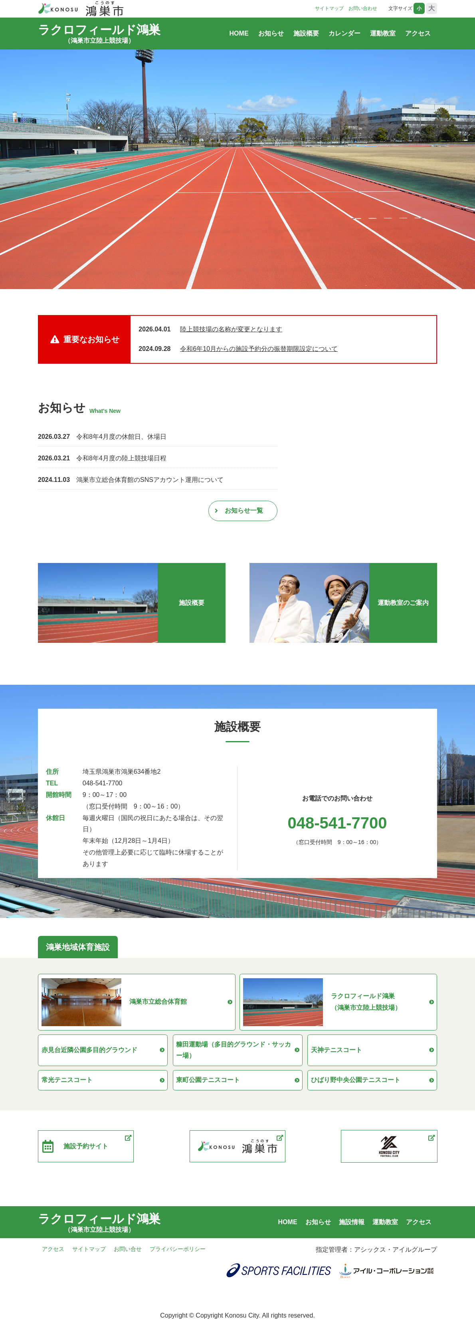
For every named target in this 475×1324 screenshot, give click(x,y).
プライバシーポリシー (178, 1251)
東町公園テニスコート (237, 1081)
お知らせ (271, 33)
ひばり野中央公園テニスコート (372, 1081)
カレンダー (344, 33)
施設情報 (351, 1224)
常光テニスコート (103, 1081)
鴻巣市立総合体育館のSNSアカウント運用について (150, 479)
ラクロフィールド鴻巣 (99, 32)
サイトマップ (329, 8)
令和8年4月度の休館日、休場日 (121, 436)
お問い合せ (128, 1251)
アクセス (418, 33)
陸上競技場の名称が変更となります (231, 329)
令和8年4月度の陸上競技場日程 (121, 458)
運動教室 (383, 33)
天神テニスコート (372, 1051)
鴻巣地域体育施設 (78, 947)
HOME (239, 33)
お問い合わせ (362, 8)
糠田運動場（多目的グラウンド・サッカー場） (237, 1051)
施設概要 (306, 33)
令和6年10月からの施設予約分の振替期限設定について (259, 348)
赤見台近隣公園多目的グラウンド (103, 1051)
